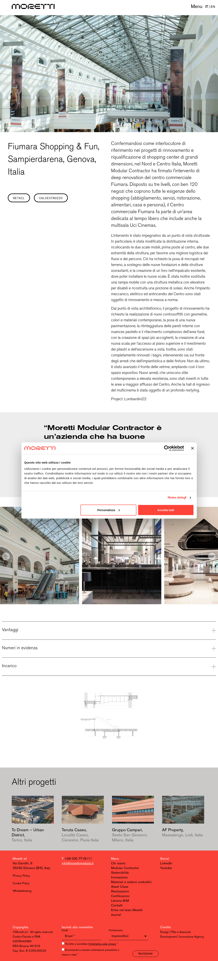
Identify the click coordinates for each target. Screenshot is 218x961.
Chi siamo (118, 863)
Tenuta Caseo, (80, 835)
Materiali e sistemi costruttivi (131, 882)
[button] (6, 556)
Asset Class (119, 887)
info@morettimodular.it (78, 863)
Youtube (166, 868)
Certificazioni (120, 896)
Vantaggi (10, 629)
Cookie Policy (21, 883)
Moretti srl (20, 858)
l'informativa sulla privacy (102, 944)
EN (213, 7)
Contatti (117, 905)
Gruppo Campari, (130, 835)
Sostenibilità (120, 872)
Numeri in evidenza (20, 648)
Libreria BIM (120, 901)
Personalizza (108, 509)
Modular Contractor (125, 868)
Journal (116, 915)
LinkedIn (166, 863)
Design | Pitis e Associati (175, 932)
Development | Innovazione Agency (182, 936)
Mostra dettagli (177, 497)
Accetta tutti (165, 509)
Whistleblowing (22, 891)
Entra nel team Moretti (127, 910)
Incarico (9, 666)
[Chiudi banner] (192, 448)
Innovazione (119, 877)
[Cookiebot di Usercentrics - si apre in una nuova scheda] (167, 448)
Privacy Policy (21, 875)
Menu (196, 6)
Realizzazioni (120, 891)
